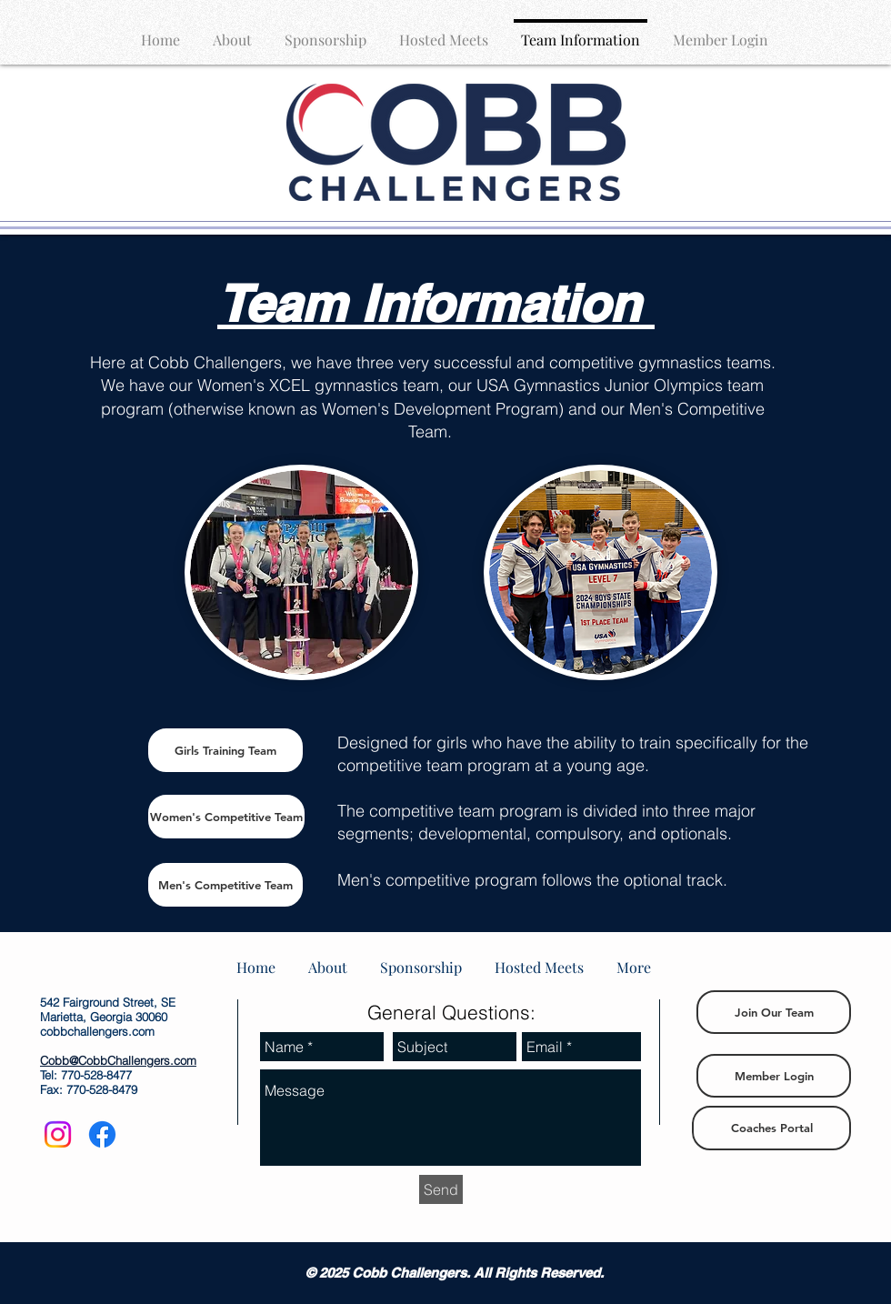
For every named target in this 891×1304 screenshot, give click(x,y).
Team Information (428, 303)
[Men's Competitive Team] (225, 885)
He (100, 362)
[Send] (441, 1189)
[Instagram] (57, 1134)
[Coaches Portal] (771, 1128)
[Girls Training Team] (225, 750)
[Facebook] (102, 1134)
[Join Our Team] (773, 1012)
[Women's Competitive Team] (226, 816)
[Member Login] (773, 1076)
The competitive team (416, 810)
